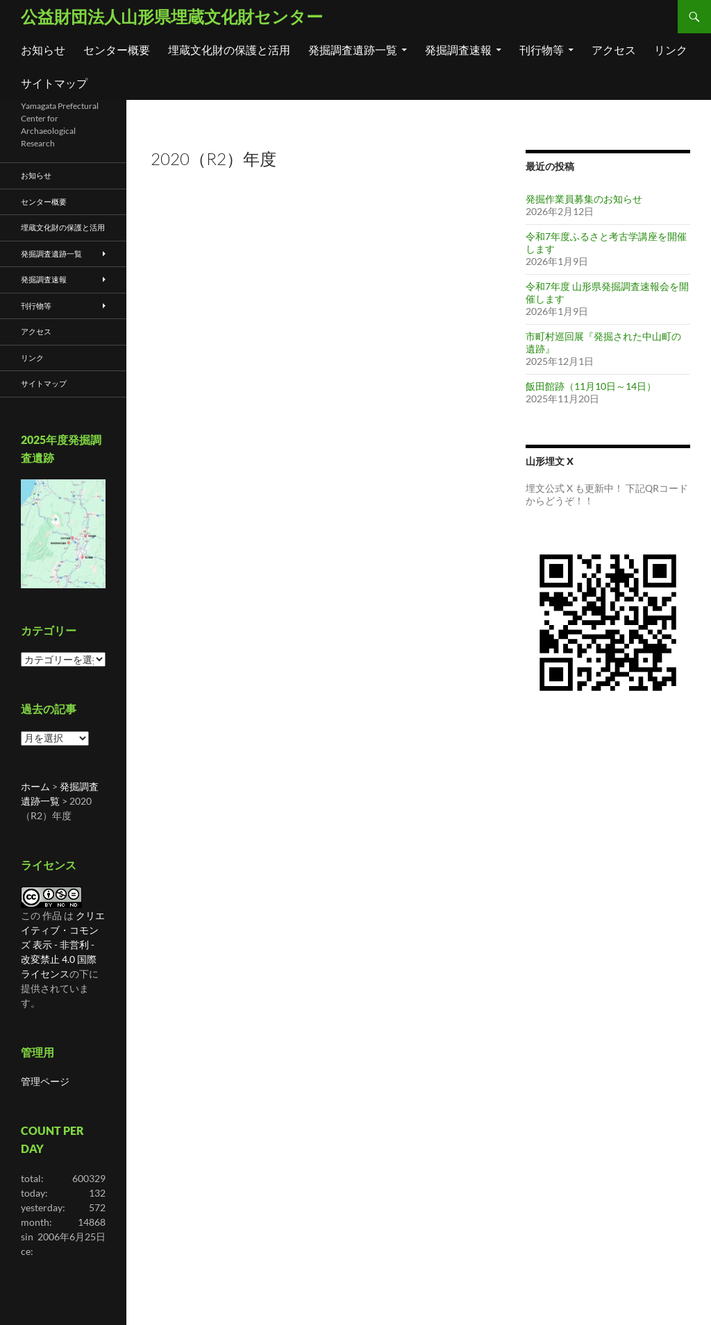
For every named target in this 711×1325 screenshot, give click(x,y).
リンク (670, 49)
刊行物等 (541, 49)
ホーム (35, 786)
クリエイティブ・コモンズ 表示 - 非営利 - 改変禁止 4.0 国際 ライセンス (63, 944)
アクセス (614, 49)
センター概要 (116, 49)
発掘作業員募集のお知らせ (584, 199)
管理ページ (45, 1081)
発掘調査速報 (458, 49)
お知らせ (43, 49)
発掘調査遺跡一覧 (352, 49)
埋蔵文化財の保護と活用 (229, 49)
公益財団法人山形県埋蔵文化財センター (172, 16)
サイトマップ (54, 82)
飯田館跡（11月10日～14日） (591, 386)
